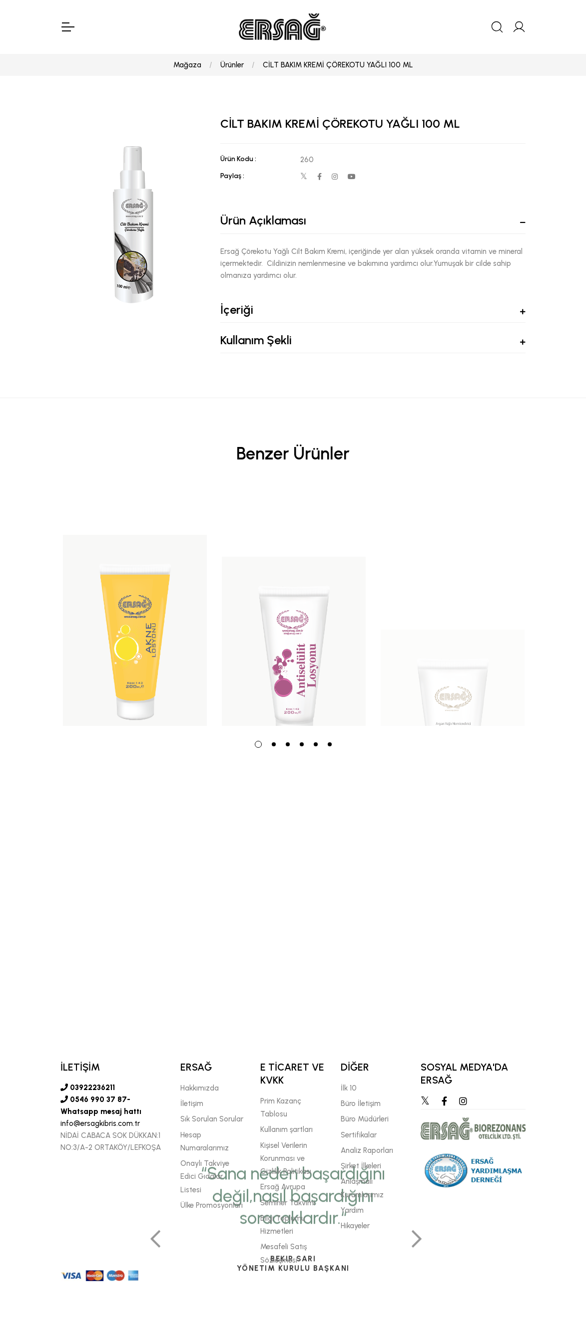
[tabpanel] (134, 608)
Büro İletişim (361, 1103)
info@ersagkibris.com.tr (100, 1123)
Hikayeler (355, 1225)
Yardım (352, 1210)
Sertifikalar (359, 1134)
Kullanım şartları (286, 1129)
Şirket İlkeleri (361, 1165)
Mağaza (187, 64)
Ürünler (232, 64)
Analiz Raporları (367, 1150)
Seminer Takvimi (287, 1202)
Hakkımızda (199, 1088)
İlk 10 (349, 1088)
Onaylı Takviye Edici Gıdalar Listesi (204, 1176)
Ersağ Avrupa (282, 1186)
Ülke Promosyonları (211, 1205)
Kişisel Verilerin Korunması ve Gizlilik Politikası (285, 1158)
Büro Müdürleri (365, 1118)
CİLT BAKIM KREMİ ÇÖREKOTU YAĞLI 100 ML (338, 64)
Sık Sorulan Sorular (211, 1118)
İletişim (191, 1103)
